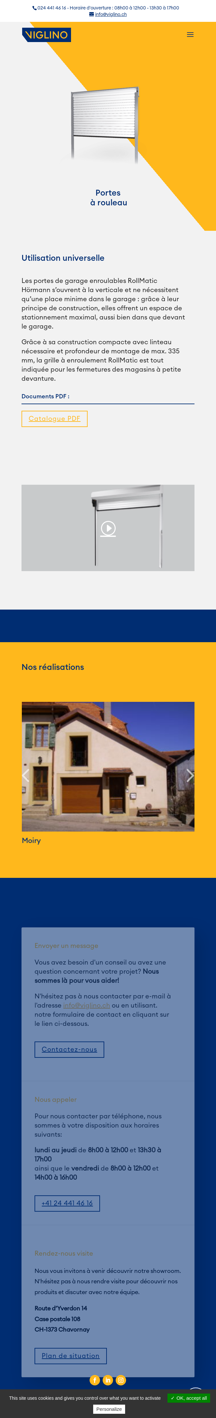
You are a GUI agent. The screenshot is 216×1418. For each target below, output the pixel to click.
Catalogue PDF (54, 419)
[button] (25, 776)
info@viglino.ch (86, 1019)
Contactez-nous (69, 1063)
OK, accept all (189, 1398)
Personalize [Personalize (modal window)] (109, 1409)
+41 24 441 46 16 (67, 1217)
